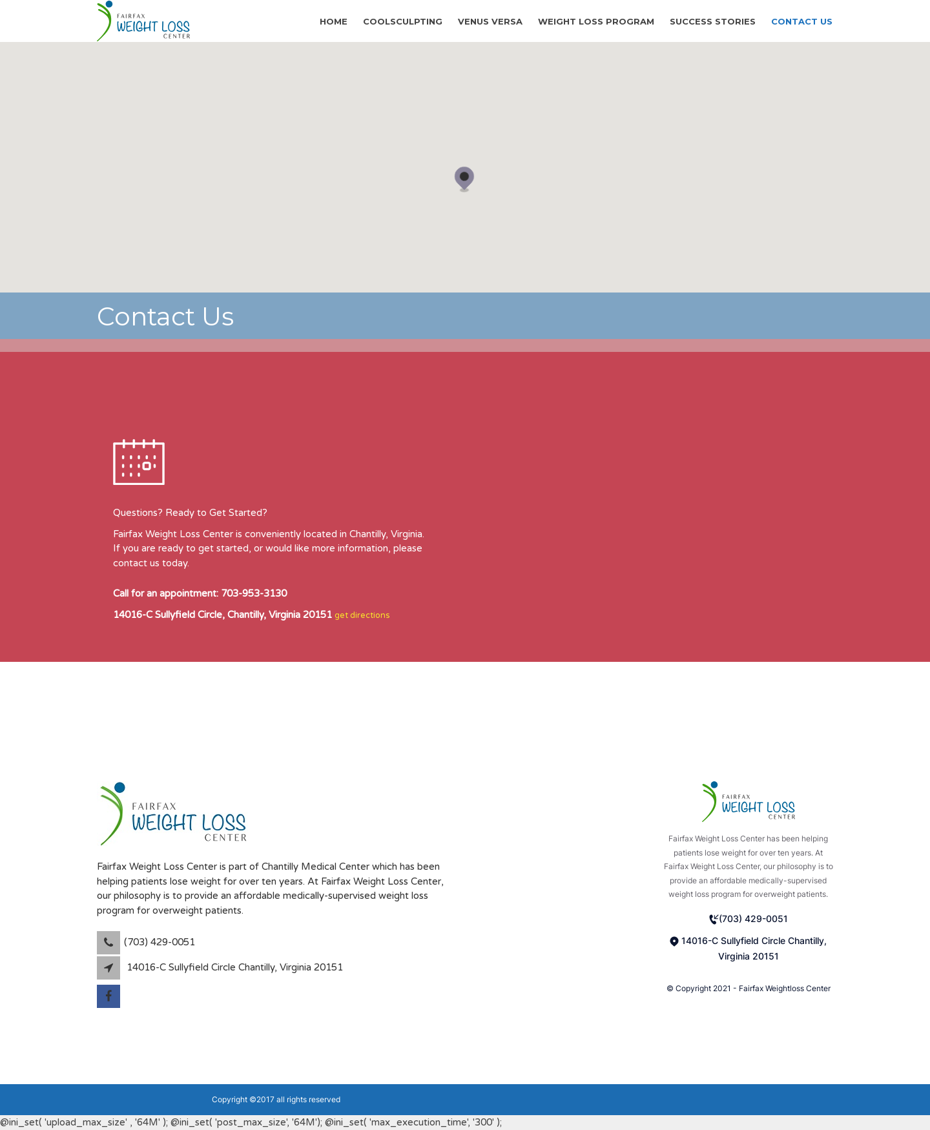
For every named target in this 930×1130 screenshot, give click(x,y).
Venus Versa (490, 20)
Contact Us (801, 20)
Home (333, 20)
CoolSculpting (402, 20)
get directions (362, 615)
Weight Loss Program (596, 20)
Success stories (713, 20)
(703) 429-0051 (748, 918)
